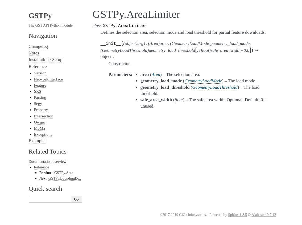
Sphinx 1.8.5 (237, 215)
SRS (37, 91)
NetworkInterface (48, 79)
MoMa (39, 128)
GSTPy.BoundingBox (64, 178)
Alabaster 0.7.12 (263, 215)
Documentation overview (48, 162)
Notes (34, 53)
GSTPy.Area (63, 173)
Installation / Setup (46, 59)
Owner (39, 122)
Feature (40, 85)
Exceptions (43, 134)
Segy (38, 103)
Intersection (43, 116)
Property (41, 109)
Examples (37, 140)
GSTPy (40, 15)
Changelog (38, 46)
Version (40, 73)
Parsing (40, 97)
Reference (38, 66)
